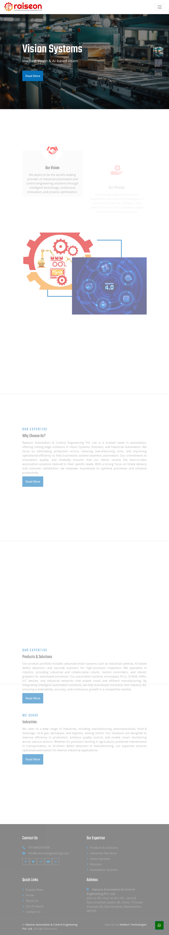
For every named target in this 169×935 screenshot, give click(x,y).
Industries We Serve (103, 853)
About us (32, 901)
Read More (32, 76)
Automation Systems (104, 870)
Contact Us (33, 912)
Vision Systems (100, 859)
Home (30, 895)
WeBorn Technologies (133, 924)
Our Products (35, 906)
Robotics (96, 864)
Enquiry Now (34, 890)
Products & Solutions (104, 848)
